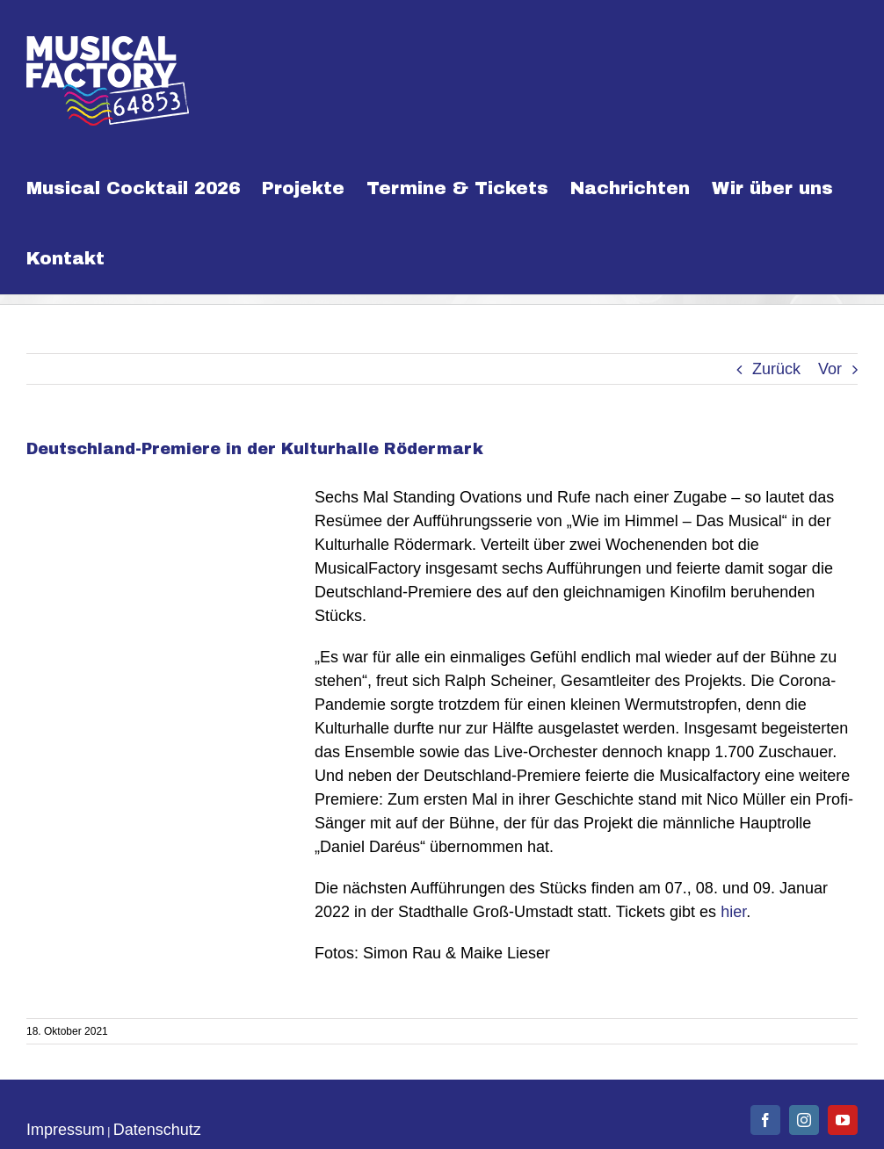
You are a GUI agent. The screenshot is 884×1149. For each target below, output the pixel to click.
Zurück (776, 369)
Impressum (65, 1129)
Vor (830, 369)
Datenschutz (157, 1129)
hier (733, 912)
